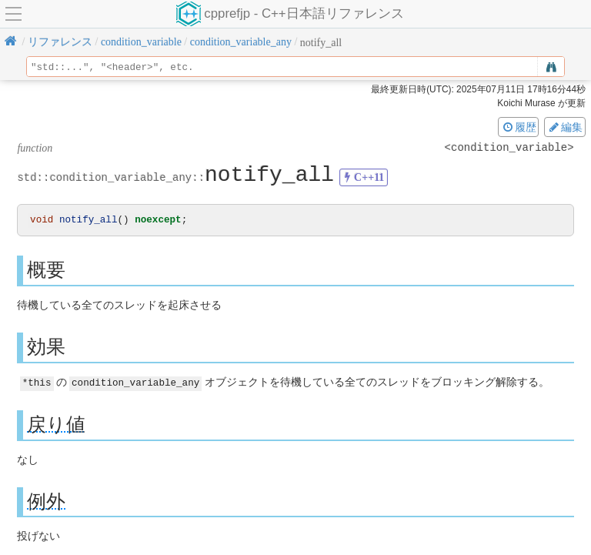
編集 (565, 127)
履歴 (518, 127)
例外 (46, 501)
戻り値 (56, 424)
